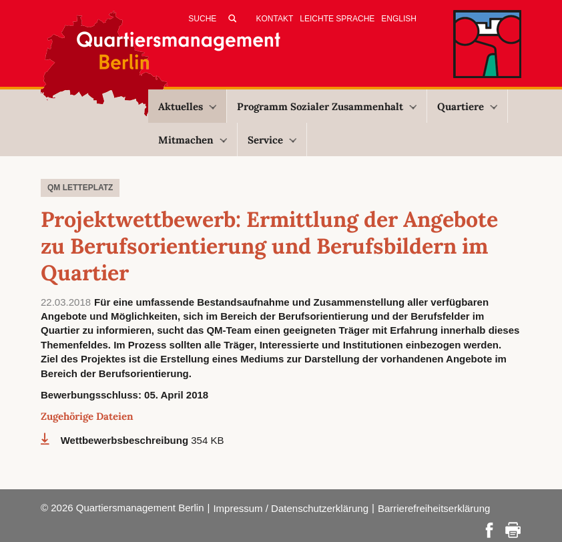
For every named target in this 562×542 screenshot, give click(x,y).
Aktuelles (187, 106)
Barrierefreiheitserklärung (434, 508)
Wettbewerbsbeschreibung (126, 440)
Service (272, 139)
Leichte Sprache (337, 18)
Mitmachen (192, 139)
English (398, 18)
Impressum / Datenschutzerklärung (290, 508)
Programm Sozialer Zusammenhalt (326, 106)
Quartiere (467, 106)
